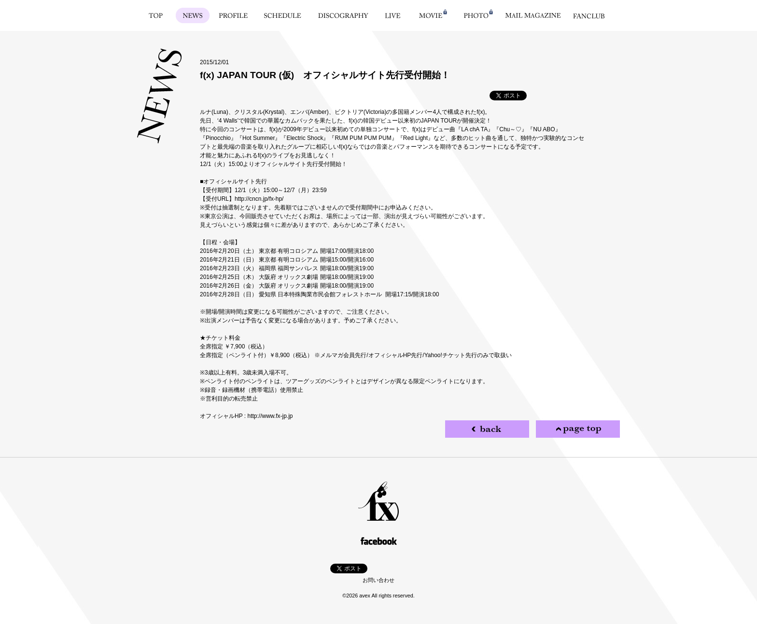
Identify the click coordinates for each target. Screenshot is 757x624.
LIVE (392, 15)
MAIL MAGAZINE (533, 15)
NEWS (193, 15)
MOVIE (430, 15)
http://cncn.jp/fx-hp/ (259, 198)
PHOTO (476, 15)
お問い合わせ (378, 580)
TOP (156, 15)
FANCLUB (588, 15)
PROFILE (233, 15)
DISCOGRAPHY (343, 15)
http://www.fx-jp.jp (270, 416)
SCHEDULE (282, 15)
